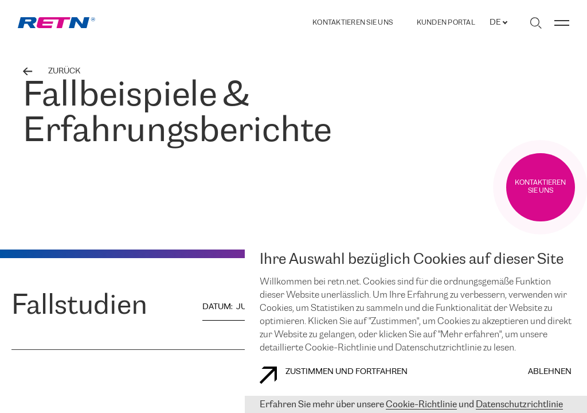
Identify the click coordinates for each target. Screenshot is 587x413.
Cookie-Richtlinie (421, 404)
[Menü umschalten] (561, 22)
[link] (56, 22)
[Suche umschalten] (536, 22)
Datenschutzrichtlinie (519, 404)
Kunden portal (446, 23)
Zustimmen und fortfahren (334, 375)
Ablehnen (550, 372)
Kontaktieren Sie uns (352, 23)
